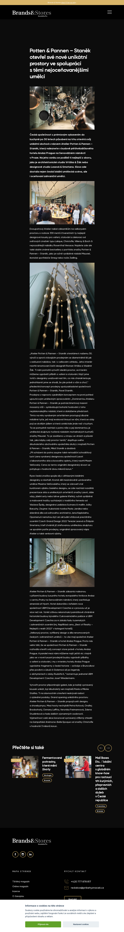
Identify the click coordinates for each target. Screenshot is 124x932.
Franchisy (101, 806)
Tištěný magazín (21, 881)
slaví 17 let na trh (68, 3)
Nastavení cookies (81, 924)
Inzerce (16, 891)
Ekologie (47, 775)
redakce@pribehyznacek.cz (87, 887)
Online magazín (20, 886)
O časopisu (18, 896)
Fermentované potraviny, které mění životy (52, 763)
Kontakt (73, 899)
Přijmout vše (43, 924)
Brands (47, 780)
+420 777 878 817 (81, 881)
